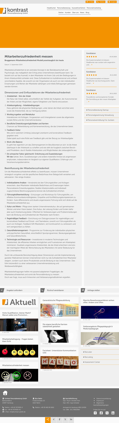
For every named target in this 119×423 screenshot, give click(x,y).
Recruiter (86, 352)
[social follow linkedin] (113, 413)
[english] (112, 2)
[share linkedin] (71, 420)
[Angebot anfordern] (19, 290)
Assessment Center (90, 362)
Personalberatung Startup (96, 110)
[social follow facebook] (101, 413)
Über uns (75, 12)
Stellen (61, 12)
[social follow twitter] (107, 413)
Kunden (68, 12)
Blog (87, 12)
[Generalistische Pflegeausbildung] (59, 308)
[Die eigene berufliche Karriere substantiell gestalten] (59, 333)
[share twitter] (65, 420)
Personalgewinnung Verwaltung (99, 115)
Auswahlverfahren (78, 8)
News (82, 12)
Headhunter (51, 8)
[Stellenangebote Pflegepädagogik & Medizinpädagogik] (100, 335)
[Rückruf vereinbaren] (59, 290)
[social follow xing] (95, 413)
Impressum (98, 401)
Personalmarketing (94, 8)
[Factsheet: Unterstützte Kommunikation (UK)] (59, 359)
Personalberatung (63, 8)
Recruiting (87, 357)
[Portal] (14, 11)
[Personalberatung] (100, 24)
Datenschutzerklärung (102, 398)
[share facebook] (59, 420)
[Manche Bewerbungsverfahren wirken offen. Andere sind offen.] (100, 309)
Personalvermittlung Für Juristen (99, 120)
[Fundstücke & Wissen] (98, 40)
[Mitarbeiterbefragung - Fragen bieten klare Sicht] (19, 348)
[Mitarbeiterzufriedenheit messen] (19, 373)
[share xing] (53, 420)
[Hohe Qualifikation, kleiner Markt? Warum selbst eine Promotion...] (19, 322)
